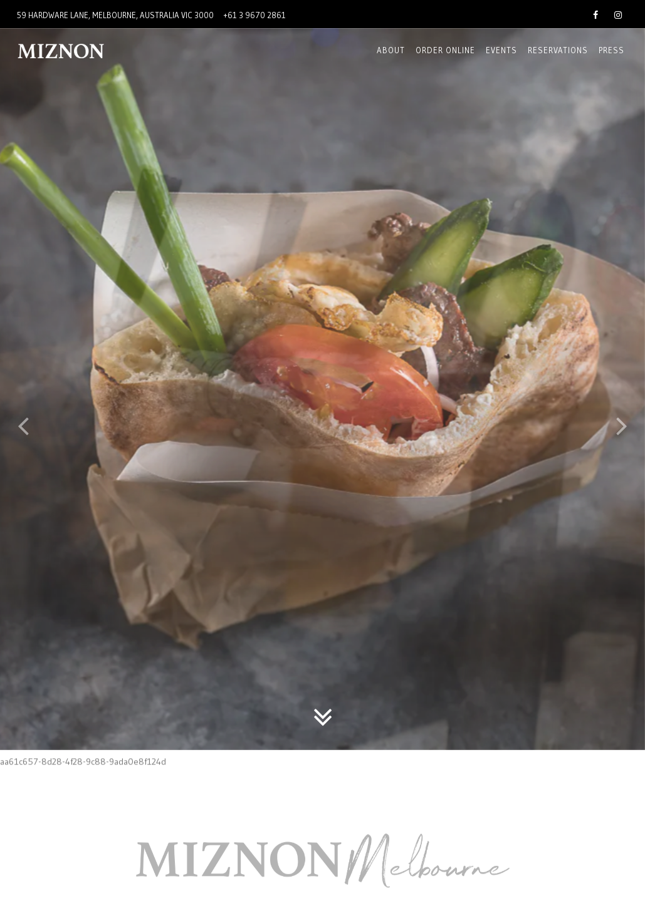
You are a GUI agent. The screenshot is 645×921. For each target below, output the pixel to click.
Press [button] (611, 50)
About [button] (391, 50)
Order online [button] (445, 50)
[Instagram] (618, 14)
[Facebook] (595, 14)
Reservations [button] (558, 50)
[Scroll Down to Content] (323, 667)
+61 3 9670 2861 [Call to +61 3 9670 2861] (255, 15)
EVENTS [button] (501, 50)
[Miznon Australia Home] (84, 50)
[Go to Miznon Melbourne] (115, 15)
